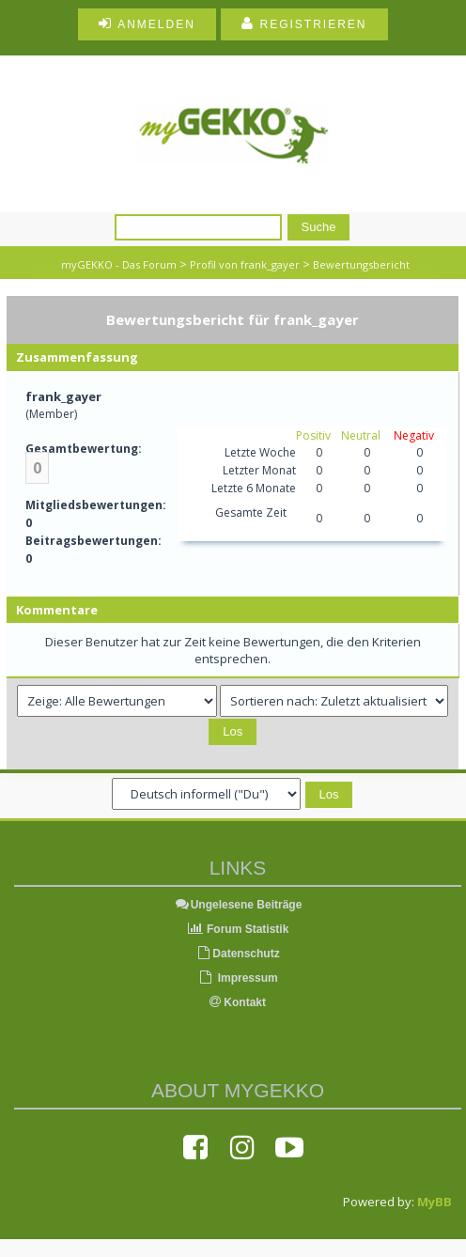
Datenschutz (237, 953)
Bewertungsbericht (361, 264)
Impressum (237, 978)
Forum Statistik (238, 929)
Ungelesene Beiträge (238, 904)
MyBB (434, 1201)
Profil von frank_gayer (245, 264)
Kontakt (238, 1002)
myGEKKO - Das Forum (119, 264)
